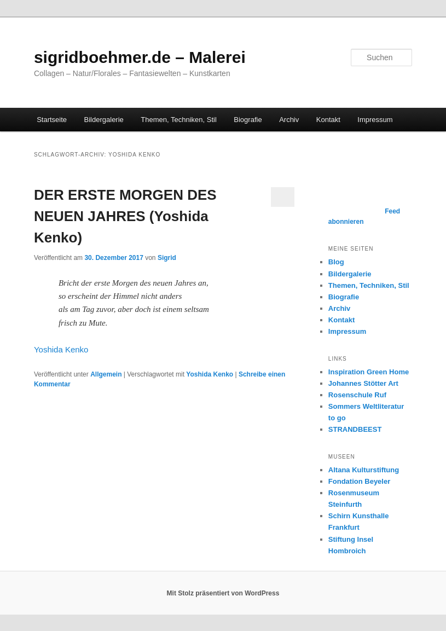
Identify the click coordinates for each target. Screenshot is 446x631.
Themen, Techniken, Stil (179, 119)
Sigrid (167, 258)
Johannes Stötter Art (363, 383)
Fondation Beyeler (359, 481)
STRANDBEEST (355, 429)
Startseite (52, 119)
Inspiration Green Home (368, 372)
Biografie (248, 119)
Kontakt (328, 119)
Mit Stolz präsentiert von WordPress (223, 593)
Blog (336, 262)
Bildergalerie (104, 119)
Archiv (289, 119)
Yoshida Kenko (61, 349)
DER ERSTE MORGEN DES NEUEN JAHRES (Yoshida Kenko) (125, 216)
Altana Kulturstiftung (363, 470)
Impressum (374, 119)
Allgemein (105, 374)
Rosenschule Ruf (357, 395)
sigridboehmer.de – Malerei (140, 57)
